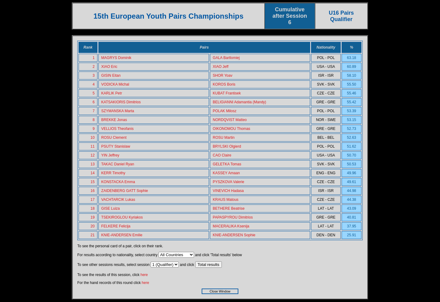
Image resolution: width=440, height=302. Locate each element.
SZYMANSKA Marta (117, 111)
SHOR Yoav (222, 75)
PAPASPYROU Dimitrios (233, 217)
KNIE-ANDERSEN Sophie (234, 235)
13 (92, 164)
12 (92, 155)
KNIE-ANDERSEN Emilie (121, 235)
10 (92, 137)
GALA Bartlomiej (226, 58)
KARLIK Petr (111, 93)
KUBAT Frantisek (227, 93)
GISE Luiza (110, 208)
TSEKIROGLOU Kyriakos (122, 217)
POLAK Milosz (224, 111)
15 (92, 182)
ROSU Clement (114, 137)
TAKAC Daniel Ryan (117, 164)
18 (92, 208)
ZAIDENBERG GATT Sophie (124, 191)
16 (92, 191)
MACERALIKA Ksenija (231, 226)
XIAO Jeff (220, 66)
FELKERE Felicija (115, 226)
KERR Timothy (113, 173)
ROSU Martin (223, 137)
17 (92, 199)
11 (92, 146)
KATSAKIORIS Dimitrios (121, 102)
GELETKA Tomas (227, 164)
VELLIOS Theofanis (117, 129)
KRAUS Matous (225, 199)
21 (92, 235)
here (144, 275)
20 (92, 226)
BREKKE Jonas (114, 120)
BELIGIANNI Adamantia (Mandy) (239, 102)
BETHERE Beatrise (228, 208)
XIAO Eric (109, 66)
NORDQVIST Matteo (230, 120)
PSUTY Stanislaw (115, 146)
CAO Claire (222, 155)
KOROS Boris (224, 84)
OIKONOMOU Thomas (231, 129)
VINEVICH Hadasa (228, 191)
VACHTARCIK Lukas (118, 199)
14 (92, 173)
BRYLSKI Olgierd (227, 146)
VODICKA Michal (115, 84)
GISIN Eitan (110, 75)
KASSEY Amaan (226, 173)
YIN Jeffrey (110, 155)
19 (92, 217)
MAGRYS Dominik (116, 58)
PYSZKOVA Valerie (228, 182)
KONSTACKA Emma (118, 182)
